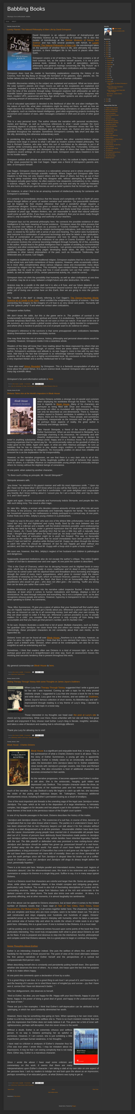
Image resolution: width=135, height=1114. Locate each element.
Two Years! (109, 95)
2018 (107, 48)
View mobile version (53, 1092)
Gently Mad (108, 117)
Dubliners (93, 696)
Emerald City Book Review (112, 115)
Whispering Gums (110, 157)
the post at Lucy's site (85, 715)
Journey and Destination (111, 126)
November (110, 60)
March (109, 77)
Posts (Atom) (17, 1096)
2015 (107, 54)
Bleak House (14, 674)
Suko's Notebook (110, 146)
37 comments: (27, 672)
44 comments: (27, 1082)
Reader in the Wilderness (112, 135)
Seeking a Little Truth (111, 141)
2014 (107, 56)
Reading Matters (110, 137)
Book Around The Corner (112, 111)
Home (7, 21)
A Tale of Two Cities (66, 906)
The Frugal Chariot (110, 154)
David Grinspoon (30, 386)
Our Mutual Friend (30, 909)
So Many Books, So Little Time (113, 144)
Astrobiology (18, 386)
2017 (107, 50)
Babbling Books (26, 9)
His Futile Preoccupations (112, 120)
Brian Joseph (117, 28)
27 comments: (27, 383)
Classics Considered (110, 113)
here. (51, 379)
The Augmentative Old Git (112, 148)
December (110, 58)
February (109, 79)
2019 (107, 45)
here (51, 665)
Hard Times (85, 906)
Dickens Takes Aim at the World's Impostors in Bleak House (33, 393)
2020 (107, 43)
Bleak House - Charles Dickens (21, 745)
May (108, 73)
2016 (107, 52)
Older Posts (95, 1089)
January (109, 81)
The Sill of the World (110, 156)
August (109, 66)
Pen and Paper (109, 133)
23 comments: (27, 735)
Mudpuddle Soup (110, 131)
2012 (107, 101)
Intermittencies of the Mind (112, 122)
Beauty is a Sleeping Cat (111, 109)
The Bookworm (109, 150)
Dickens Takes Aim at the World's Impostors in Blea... (115, 87)
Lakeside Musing (110, 128)
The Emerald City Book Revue (113, 152)
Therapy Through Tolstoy (53, 687)
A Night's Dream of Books (112, 107)
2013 (107, 99)
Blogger (74, 1106)
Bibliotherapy (14, 737)
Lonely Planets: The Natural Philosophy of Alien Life (46, 386)
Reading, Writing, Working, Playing (114, 139)
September (110, 64)
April (108, 75)
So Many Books (109, 143)
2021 (107, 41)
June (108, 71)
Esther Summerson (29, 1085)
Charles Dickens (21, 674)
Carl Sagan (24, 386)
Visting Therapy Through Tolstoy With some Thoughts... (116, 91)
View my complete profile (118, 31)
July (108, 69)
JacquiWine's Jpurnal (111, 124)
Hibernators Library (110, 119)
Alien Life (13, 386)
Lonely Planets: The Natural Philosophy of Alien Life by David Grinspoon (39, 29)
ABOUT (14, 21)
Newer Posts (11, 1089)
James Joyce (25, 737)
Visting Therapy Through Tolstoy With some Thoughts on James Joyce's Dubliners (43, 682)
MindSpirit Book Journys (111, 130)
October (109, 62)
